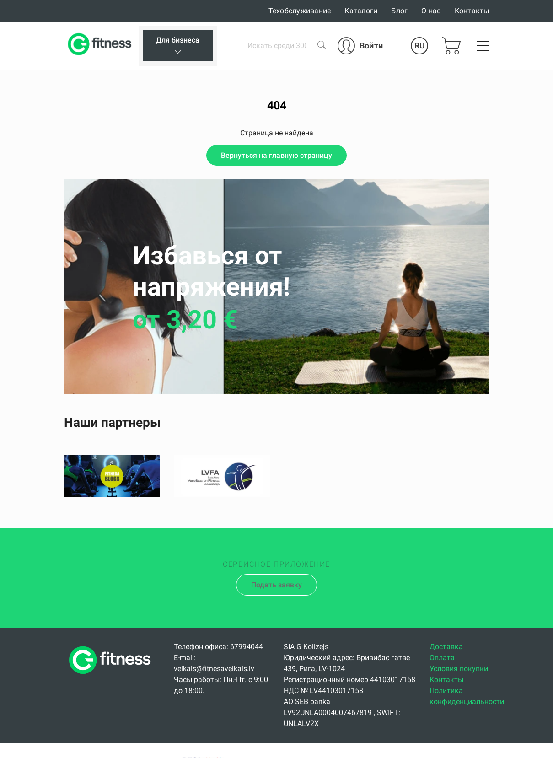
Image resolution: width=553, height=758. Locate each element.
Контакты (472, 10)
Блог (399, 10)
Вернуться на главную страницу (276, 155)
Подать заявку (276, 585)
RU (419, 45)
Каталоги (360, 10)
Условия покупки (459, 668)
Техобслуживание (299, 10)
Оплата (442, 657)
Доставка (446, 646)
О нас (430, 10)
